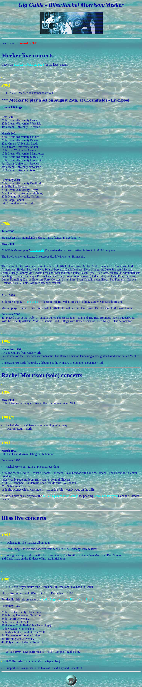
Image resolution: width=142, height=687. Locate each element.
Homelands (37, 250)
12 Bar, (47, 495)
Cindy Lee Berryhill (106, 495)
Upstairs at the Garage (65, 495)
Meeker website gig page (29, 64)
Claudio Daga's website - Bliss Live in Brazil (66, 599)
